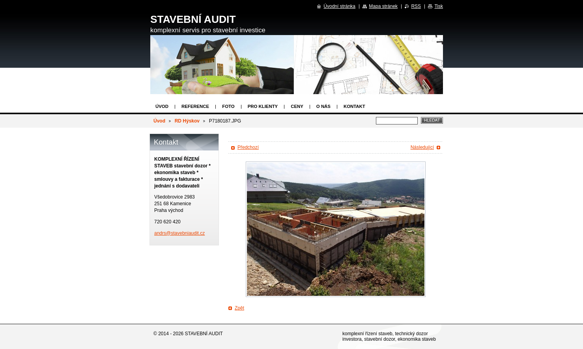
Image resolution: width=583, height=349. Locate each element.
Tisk (438, 6)
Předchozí (248, 147)
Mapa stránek (383, 6)
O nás (323, 106)
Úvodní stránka (339, 6)
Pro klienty (263, 106)
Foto (228, 106)
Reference (195, 106)
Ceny (297, 106)
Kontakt (354, 106)
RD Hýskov (187, 121)
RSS (416, 6)
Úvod (161, 106)
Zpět (239, 308)
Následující (422, 147)
